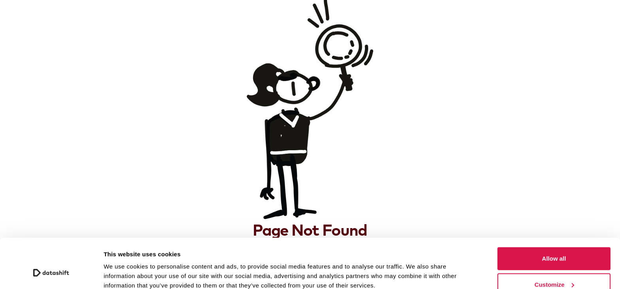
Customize (554, 242)
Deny (554, 267)
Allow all (554, 216)
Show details (122, 264)
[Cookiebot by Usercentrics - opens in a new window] (51, 274)
